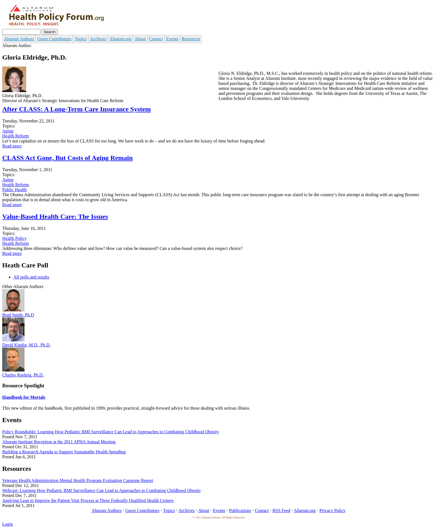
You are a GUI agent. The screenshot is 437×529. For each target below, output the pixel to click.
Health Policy (14, 238)
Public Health (14, 189)
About (140, 38)
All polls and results (31, 277)
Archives (98, 38)
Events (172, 38)
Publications (240, 510)
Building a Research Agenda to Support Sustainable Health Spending (64, 451)
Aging (7, 131)
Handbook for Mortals (23, 397)
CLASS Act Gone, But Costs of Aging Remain (67, 157)
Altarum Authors (19, 38)
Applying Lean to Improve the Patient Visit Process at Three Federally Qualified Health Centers (88, 500)
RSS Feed (281, 510)
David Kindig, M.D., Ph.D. (26, 345)
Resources (191, 38)
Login (7, 524)
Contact (156, 38)
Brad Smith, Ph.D (18, 315)
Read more (12, 146)
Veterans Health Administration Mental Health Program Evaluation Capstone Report (77, 480)
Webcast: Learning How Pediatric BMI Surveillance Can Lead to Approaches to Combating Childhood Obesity (101, 490)
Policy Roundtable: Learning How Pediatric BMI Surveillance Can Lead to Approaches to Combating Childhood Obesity (110, 431)
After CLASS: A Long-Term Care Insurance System (76, 109)
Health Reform (15, 136)
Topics (80, 38)
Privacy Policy (332, 510)
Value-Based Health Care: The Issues (55, 216)
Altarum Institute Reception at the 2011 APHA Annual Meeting (58, 441)
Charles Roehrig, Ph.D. (23, 375)
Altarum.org (120, 38)
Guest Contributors (54, 38)
